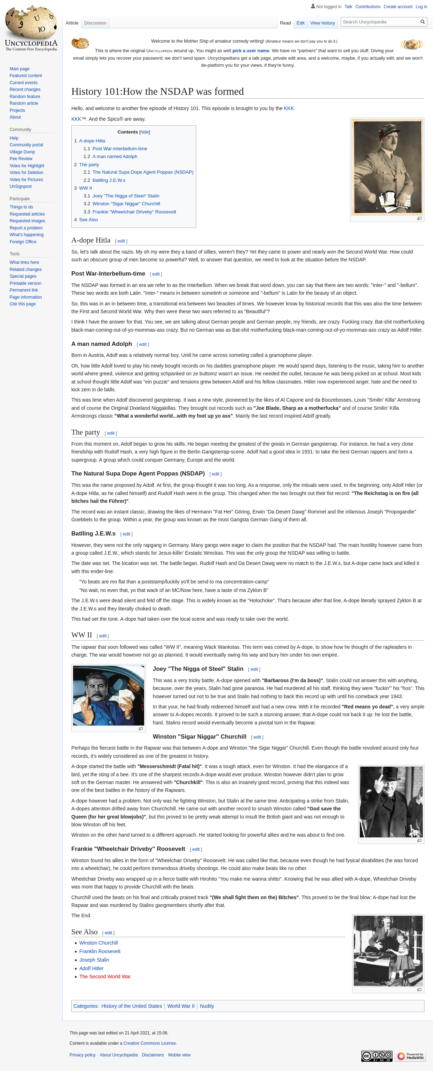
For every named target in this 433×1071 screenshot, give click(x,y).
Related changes (26, 269)
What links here (24, 262)
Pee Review (21, 158)
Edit (301, 23)
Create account (398, 6)
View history (322, 23)
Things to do (21, 207)
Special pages (23, 276)
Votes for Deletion (26, 172)
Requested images (27, 220)
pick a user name (250, 50)
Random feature (25, 96)
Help (14, 138)
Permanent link (24, 290)
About (15, 117)
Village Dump (22, 151)
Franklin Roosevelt (99, 951)
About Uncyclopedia (119, 1055)
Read (285, 23)
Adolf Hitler (91, 968)
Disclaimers (153, 1055)
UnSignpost (21, 186)
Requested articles (27, 214)
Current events (24, 82)
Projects (17, 110)
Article (72, 23)
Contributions (367, 6)
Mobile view (179, 1055)
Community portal (26, 144)
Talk (348, 6)
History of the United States (132, 1006)
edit (121, 241)
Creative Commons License (150, 1043)
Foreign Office (23, 241)
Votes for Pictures (26, 179)
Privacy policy (82, 1055)
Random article (24, 103)
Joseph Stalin (94, 960)
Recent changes (25, 89)
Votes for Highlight (27, 165)
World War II (180, 1006)
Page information (26, 297)
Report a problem (26, 227)
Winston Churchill (98, 943)
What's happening (27, 234)
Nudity (207, 1006)
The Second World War (105, 976)
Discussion (95, 23)
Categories (85, 1006)
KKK (289, 108)
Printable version (25, 283)
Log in (421, 6)
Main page (19, 68)
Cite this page (22, 303)
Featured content (26, 75)
